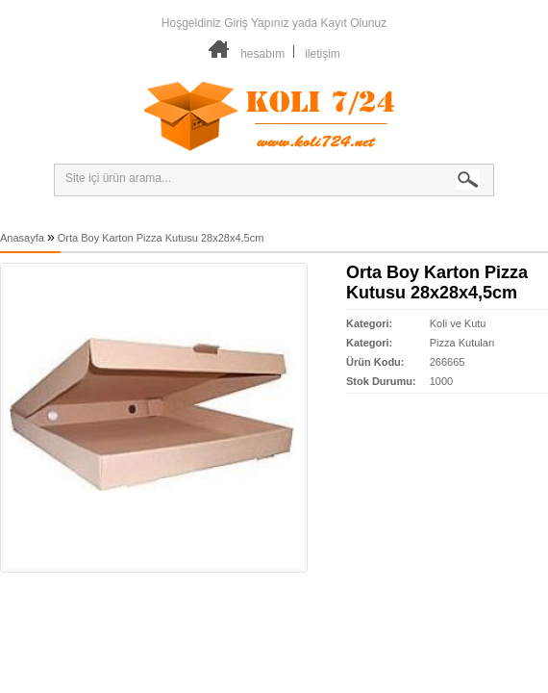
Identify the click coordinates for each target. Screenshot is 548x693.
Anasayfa (22, 238)
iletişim (322, 54)
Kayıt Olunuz (353, 23)
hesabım (262, 54)
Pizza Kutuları (462, 342)
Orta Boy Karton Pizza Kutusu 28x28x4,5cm (161, 238)
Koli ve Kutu (458, 323)
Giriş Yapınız (256, 23)
